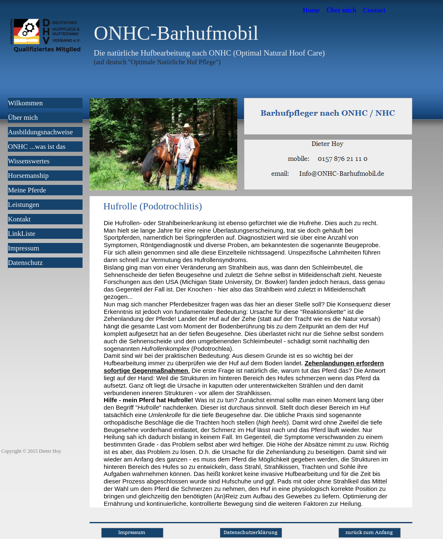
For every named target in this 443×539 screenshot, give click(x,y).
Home (311, 10)
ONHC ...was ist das (37, 147)
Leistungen (23, 205)
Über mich (341, 10)
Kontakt (19, 219)
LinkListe (21, 234)
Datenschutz (25, 263)
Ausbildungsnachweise (40, 132)
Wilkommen (25, 103)
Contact (374, 10)
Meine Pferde (27, 190)
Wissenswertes (28, 161)
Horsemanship (28, 176)
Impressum (23, 248)
